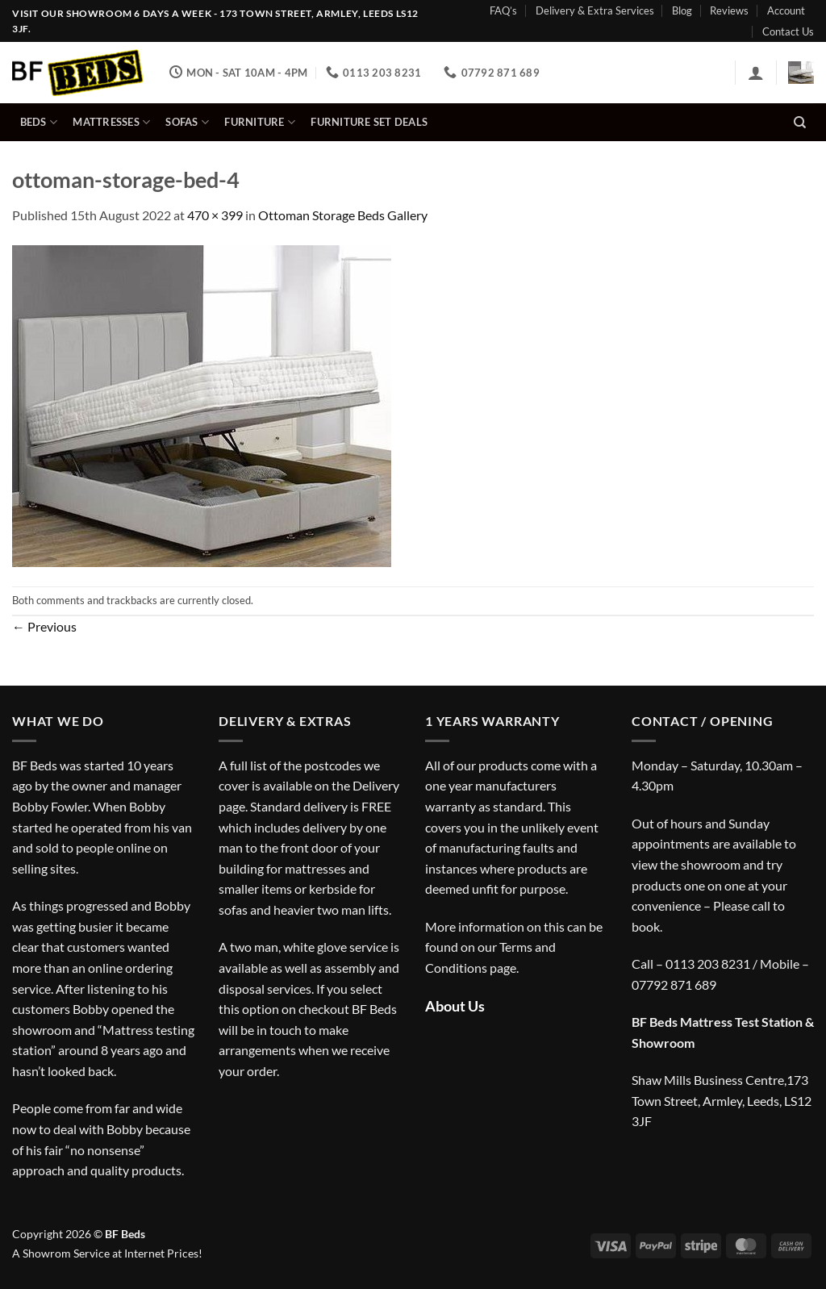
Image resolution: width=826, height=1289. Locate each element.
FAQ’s (503, 10)
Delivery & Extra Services (595, 10)
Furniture (259, 122)
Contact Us (788, 31)
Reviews (729, 10)
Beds (38, 122)
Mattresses (111, 122)
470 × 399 (215, 215)
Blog (682, 10)
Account (786, 10)
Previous (44, 626)
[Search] (800, 122)
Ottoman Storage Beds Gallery (343, 215)
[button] (756, 72)
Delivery (376, 785)
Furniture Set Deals (369, 121)
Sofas (187, 122)
